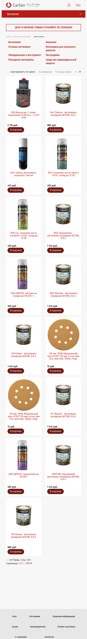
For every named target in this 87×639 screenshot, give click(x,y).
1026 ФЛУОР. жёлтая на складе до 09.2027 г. (24, 294)
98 (27, 563)
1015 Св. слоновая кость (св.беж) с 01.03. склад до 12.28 (24, 235)
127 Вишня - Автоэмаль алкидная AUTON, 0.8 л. (63, 415)
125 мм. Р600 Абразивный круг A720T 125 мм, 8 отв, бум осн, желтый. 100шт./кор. (24, 416)
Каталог (13, 14)
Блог (14, 616)
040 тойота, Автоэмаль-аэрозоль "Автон (23, 174)
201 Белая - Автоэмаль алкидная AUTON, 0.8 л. (24, 535)
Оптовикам (34, 616)
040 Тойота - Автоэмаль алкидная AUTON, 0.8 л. (63, 113)
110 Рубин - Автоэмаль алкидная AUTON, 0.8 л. (24, 355)
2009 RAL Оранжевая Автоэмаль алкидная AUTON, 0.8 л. (63, 477)
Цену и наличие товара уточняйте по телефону (43, 27)
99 (30, 563)
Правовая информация (63, 616)
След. (23, 559)
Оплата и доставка (66, 627)
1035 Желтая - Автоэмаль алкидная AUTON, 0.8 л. (63, 294)
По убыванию (45, 72)
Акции (15, 627)
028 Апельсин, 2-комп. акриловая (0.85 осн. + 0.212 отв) (23, 115)
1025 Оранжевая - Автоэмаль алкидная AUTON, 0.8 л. (63, 235)
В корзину (16, 129)
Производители (37, 627)
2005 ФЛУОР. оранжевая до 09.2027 (23, 475)
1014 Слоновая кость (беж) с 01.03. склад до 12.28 (63, 174)
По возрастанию (63, 72)
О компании (20, 637)
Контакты (49, 637)
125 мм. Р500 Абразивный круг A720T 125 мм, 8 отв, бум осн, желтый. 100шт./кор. (63, 356)
